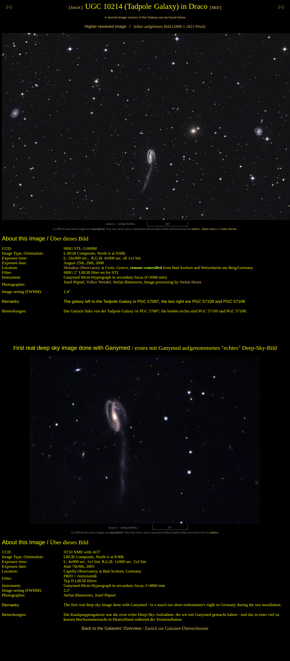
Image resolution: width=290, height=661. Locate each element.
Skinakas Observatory (82, 267)
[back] (75, 8)
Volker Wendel (228, 229)
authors (195, 229)
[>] (281, 7)
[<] (9, 7)
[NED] (215, 8)
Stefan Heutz (209, 229)
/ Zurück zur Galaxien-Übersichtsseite (145, 628)
